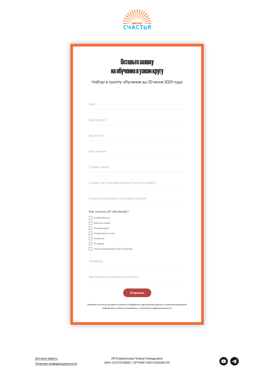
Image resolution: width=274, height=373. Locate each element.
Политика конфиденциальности (56, 363)
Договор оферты (46, 358)
